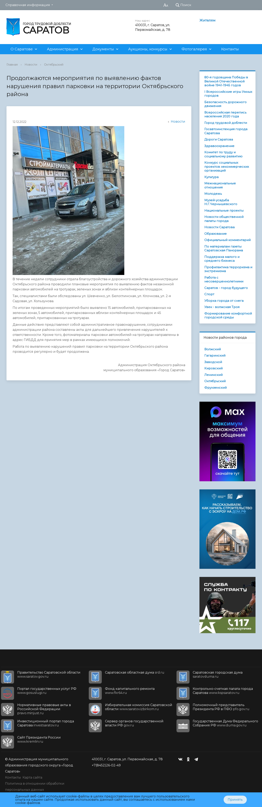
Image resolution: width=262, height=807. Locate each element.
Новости (31, 64)
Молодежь (213, 194)
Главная (12, 64)
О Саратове (22, 49)
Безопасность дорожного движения (225, 104)
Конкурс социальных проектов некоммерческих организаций (226, 166)
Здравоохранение (219, 146)
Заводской (213, 362)
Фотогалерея (194, 49)
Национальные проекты (224, 210)
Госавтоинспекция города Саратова (225, 131)
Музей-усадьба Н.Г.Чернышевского (220, 202)
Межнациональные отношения (220, 185)
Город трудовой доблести (225, 123)
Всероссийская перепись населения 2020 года (225, 114)
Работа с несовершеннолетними (223, 279)
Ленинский (213, 375)
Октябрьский (53, 64)
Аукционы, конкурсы (147, 49)
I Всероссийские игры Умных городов (228, 94)
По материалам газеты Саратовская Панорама (223, 248)
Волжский (212, 349)
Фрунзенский (215, 387)
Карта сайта (32, 777)
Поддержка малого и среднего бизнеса (221, 259)
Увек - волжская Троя (221, 307)
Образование (215, 234)
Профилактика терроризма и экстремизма (228, 269)
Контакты (230, 49)
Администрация (62, 49)
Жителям (207, 20)
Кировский (213, 368)
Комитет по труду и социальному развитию (223, 154)
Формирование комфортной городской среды (228, 315)
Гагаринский (214, 355)
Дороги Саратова (218, 139)
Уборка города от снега (224, 301)
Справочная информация (27, 5)
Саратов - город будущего (226, 288)
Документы (103, 49)
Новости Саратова (219, 227)
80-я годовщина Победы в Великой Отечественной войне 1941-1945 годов (226, 81)
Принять (235, 800)
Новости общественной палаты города (224, 219)
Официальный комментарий (227, 240)
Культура (211, 177)
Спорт (209, 294)
